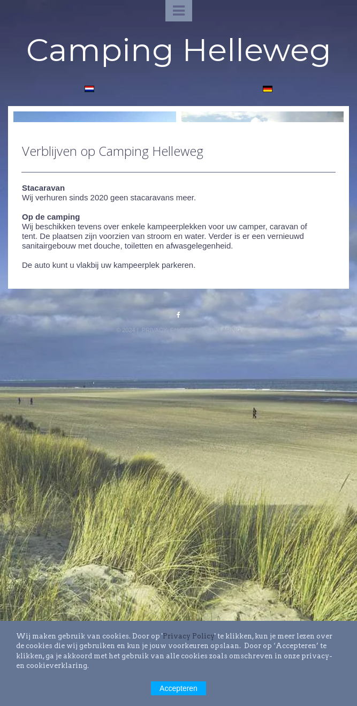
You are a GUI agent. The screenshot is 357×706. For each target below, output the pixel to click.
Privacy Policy (189, 636)
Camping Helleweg (179, 49)
